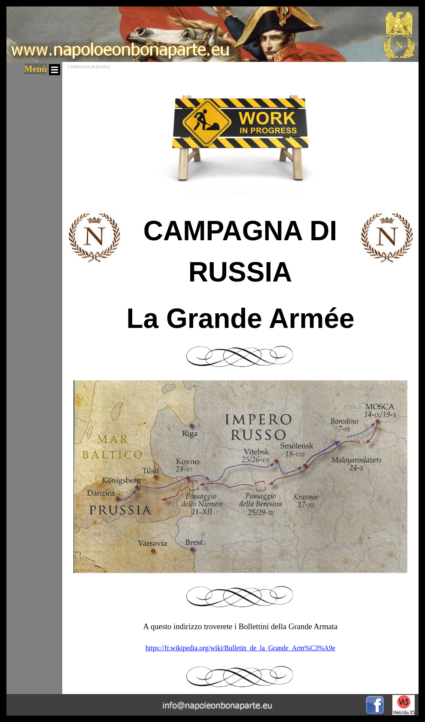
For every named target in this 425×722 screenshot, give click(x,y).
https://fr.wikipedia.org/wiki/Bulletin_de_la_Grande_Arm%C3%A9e (240, 648)
